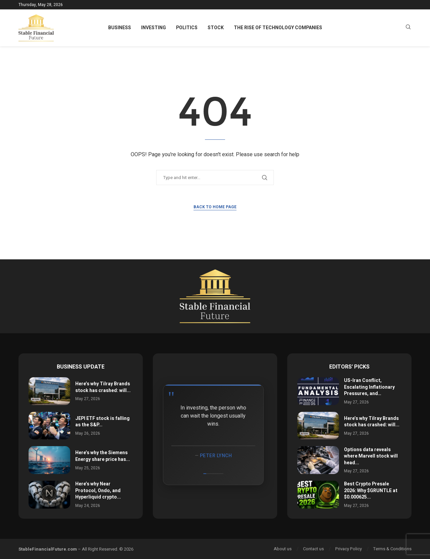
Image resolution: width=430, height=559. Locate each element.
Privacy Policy (348, 549)
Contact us (313, 549)
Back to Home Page (215, 207)
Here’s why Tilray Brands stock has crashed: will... (103, 387)
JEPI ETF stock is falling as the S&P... (102, 422)
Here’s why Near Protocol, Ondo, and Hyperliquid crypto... (98, 490)
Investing (153, 27)
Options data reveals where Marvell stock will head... (371, 456)
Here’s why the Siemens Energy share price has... (102, 456)
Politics (187, 27)
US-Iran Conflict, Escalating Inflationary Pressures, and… (369, 387)
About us (283, 549)
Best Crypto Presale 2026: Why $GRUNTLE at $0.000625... (370, 490)
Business (119, 27)
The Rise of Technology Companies (278, 27)
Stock (216, 27)
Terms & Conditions (392, 549)
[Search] (408, 28)
